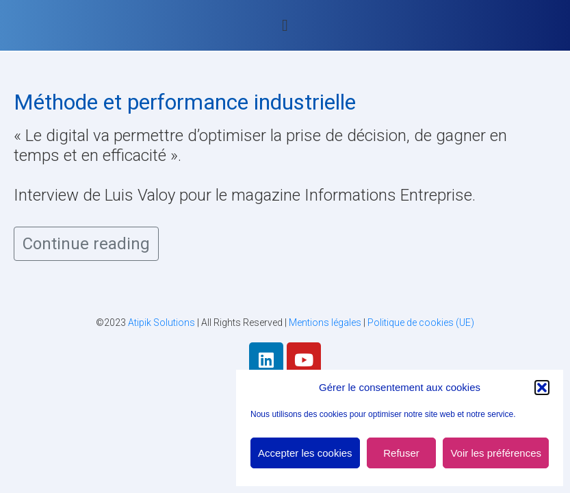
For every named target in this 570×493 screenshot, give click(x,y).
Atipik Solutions (161, 322)
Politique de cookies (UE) (420, 322)
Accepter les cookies (305, 453)
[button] (542, 387)
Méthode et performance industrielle (185, 102)
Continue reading (86, 243)
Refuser (401, 453)
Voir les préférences (495, 453)
